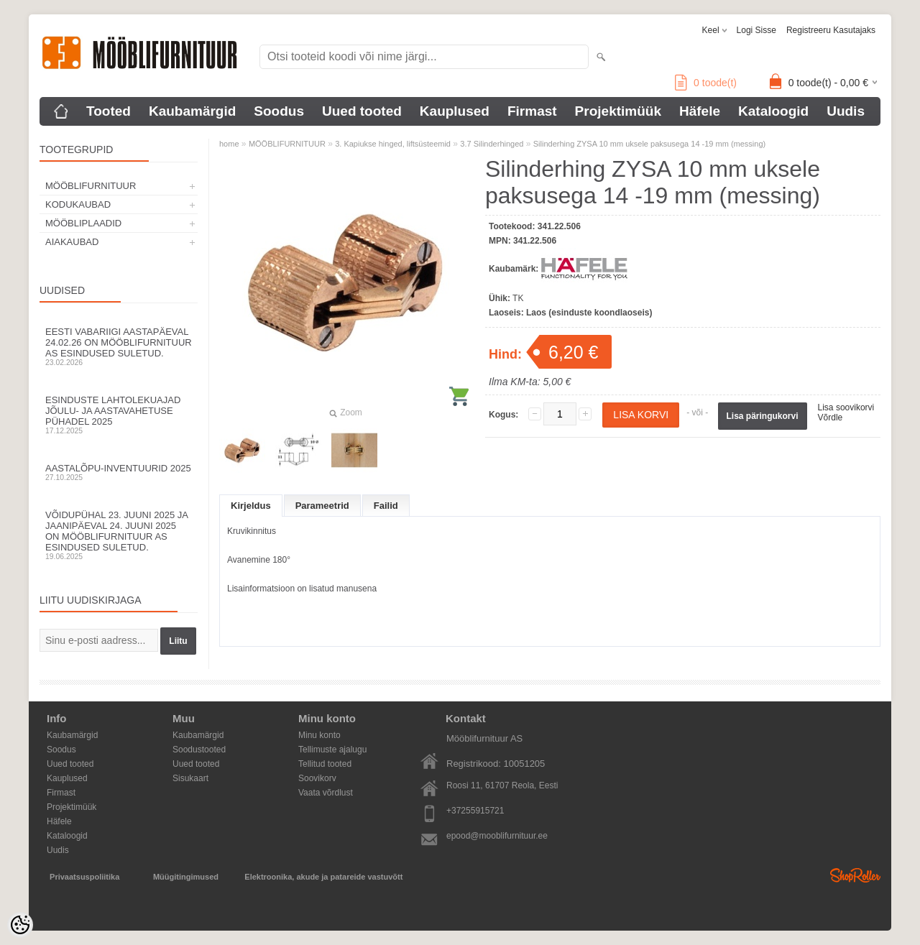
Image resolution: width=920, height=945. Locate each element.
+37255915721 (475, 811)
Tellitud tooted (324, 764)
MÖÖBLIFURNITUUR (90, 185)
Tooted (108, 111)
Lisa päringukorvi (763, 416)
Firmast (532, 111)
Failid (386, 505)
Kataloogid (773, 111)
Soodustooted (199, 750)
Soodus (279, 111)
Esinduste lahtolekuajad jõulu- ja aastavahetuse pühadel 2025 (118, 415)
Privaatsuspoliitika (84, 876)
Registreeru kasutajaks (830, 30)
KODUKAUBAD (78, 204)
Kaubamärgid (192, 111)
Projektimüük (618, 111)
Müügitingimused (185, 876)
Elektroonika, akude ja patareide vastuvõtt (323, 876)
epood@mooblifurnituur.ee (497, 836)
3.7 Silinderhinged (491, 143)
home (229, 143)
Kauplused (454, 111)
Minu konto (319, 735)
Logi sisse (756, 30)
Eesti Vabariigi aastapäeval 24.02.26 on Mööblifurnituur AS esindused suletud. (118, 346)
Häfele (699, 111)
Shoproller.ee (855, 875)
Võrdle (830, 417)
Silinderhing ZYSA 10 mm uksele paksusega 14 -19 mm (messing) (649, 143)
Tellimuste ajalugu (332, 750)
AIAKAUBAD (71, 241)
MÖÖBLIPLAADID (83, 223)
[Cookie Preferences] (20, 925)
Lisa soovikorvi (846, 407)
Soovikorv (317, 778)
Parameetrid (322, 505)
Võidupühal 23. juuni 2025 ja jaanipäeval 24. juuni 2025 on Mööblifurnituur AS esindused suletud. (118, 535)
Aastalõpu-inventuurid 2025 (118, 472)
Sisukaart (190, 778)
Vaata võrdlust (325, 793)
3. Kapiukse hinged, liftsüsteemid (393, 143)
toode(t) (706, 82)
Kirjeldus (251, 505)
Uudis (846, 111)
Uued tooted (362, 111)
